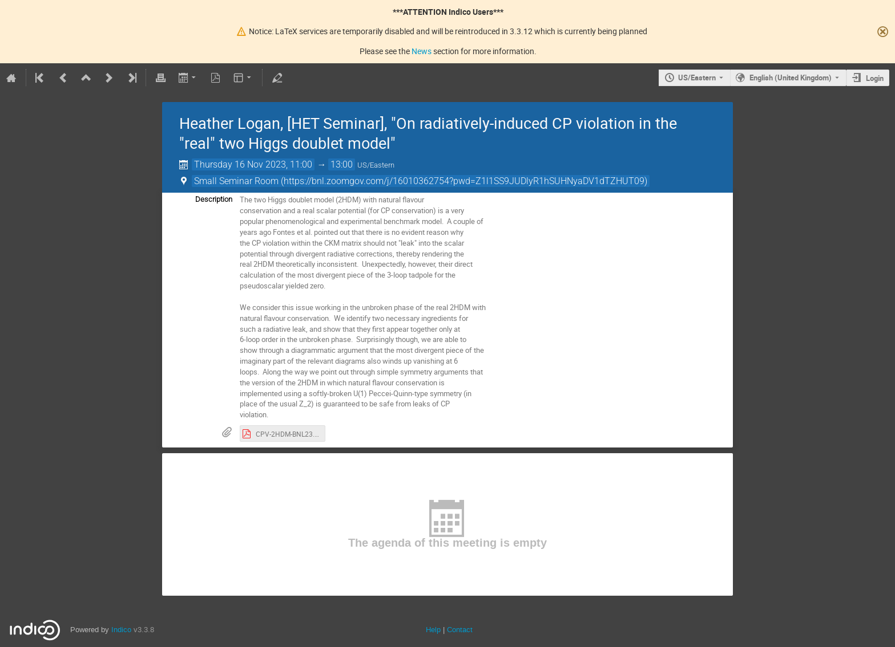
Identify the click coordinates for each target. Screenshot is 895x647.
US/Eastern (697, 77)
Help (433, 629)
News (422, 51)
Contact (460, 629)
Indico (121, 629)
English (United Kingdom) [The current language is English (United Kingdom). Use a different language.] (790, 77)
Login (875, 78)
